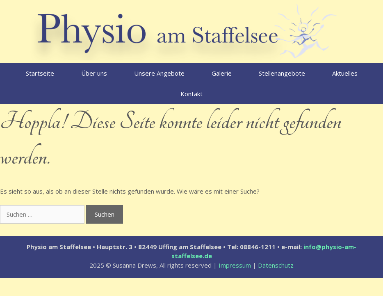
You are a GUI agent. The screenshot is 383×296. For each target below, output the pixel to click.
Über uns (94, 73)
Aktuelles (345, 73)
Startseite (40, 73)
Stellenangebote (282, 73)
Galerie (222, 73)
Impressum (235, 265)
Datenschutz (276, 265)
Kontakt (191, 94)
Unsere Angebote (159, 73)
